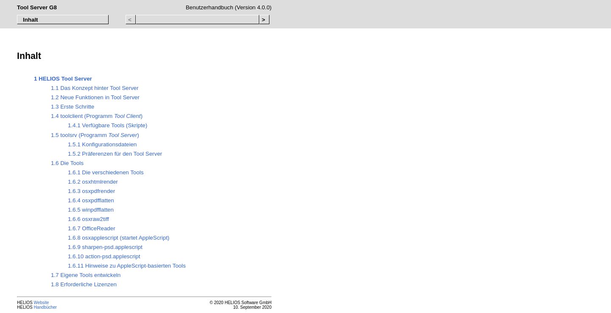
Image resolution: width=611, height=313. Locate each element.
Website (41, 302)
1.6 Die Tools (67, 163)
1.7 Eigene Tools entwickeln (86, 275)
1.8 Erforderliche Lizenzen (84, 284)
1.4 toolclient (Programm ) (97, 116)
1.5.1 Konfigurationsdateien (102, 144)
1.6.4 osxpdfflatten (91, 200)
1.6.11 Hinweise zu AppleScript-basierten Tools (127, 266)
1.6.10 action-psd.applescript (104, 256)
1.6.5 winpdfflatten (91, 210)
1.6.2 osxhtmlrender (93, 182)
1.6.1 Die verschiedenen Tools (105, 172)
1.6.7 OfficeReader (91, 228)
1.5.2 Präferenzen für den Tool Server (115, 154)
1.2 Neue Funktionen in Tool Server (95, 97)
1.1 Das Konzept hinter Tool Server (94, 88)
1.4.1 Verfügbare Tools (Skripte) (107, 125)
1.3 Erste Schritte (72, 106)
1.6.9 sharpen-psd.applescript (105, 247)
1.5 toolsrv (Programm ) (95, 135)
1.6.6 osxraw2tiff (88, 219)
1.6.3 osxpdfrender (91, 191)
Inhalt (30, 20)
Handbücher (45, 307)
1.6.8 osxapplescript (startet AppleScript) (118, 238)
